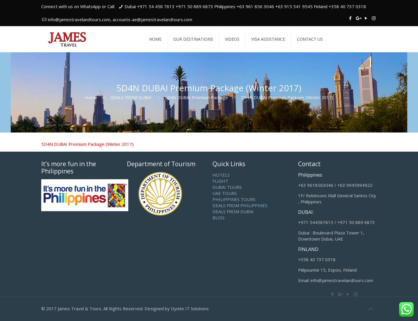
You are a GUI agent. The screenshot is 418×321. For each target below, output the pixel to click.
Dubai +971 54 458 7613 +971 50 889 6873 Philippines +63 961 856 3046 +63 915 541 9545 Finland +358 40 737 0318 (245, 6)
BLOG (218, 217)
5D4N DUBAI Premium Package (196, 97)
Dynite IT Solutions (190, 308)
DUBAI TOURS (227, 187)
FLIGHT (220, 181)
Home (91, 97)
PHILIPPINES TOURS (233, 199)
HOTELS (221, 175)
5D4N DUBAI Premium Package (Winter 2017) (87, 144)
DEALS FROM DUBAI (131, 97)
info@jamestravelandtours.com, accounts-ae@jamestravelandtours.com (120, 19)
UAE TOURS (224, 193)
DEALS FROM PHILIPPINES (239, 205)
